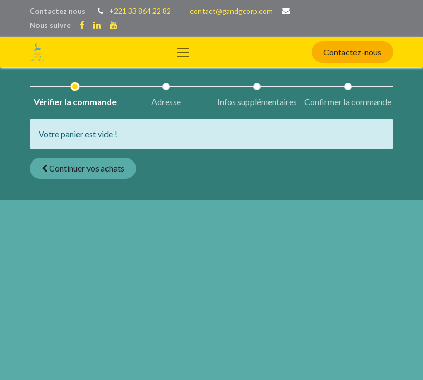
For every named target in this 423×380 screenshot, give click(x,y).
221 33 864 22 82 (142, 10)
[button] (83, 168)
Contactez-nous (352, 52)
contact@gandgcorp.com (231, 10)
